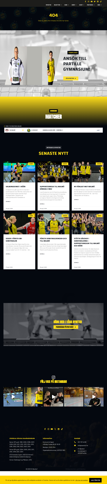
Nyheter (48, 5)
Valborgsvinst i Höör (15, 186)
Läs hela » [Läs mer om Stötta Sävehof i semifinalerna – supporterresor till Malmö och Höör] (76, 262)
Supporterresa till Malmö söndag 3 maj (52, 188)
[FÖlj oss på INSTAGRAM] (53, 378)
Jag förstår (95, 480)
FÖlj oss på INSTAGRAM (53, 382)
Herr (74, 5)
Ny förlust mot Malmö (84, 186)
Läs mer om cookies (81, 480)
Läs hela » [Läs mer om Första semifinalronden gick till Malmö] (42, 254)
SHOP (81, 5)
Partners (91, 5)
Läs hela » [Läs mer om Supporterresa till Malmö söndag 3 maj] (42, 203)
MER (100, 5)
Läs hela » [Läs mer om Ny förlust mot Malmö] (76, 199)
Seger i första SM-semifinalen (14, 240)
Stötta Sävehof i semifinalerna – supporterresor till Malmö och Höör (87, 242)
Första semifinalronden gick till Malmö (53, 240)
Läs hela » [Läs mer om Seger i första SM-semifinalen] (8, 254)
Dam (67, 5)
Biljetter (58, 5)
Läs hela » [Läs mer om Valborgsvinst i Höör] (8, 201)
